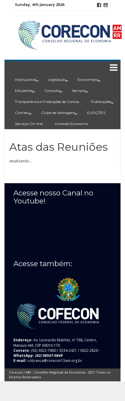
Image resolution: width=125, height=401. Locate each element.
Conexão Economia (71, 123)
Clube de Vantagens (58, 112)
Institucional (25, 79)
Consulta (52, 90)
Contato (22, 112)
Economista (88, 79)
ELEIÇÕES (96, 112)
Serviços (79, 90)
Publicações (101, 101)
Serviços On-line (29, 123)
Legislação (57, 79)
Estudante (24, 90)
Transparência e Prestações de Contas (47, 101)
